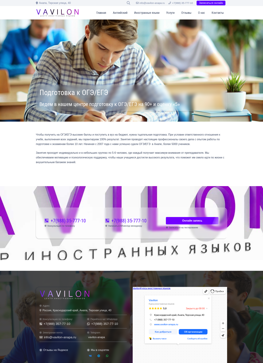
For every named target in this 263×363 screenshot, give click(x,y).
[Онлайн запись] (192, 221)
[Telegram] (98, 355)
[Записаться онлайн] (211, 3)
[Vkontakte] (90, 355)
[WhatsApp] (107, 355)
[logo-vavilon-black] (57, 13)
